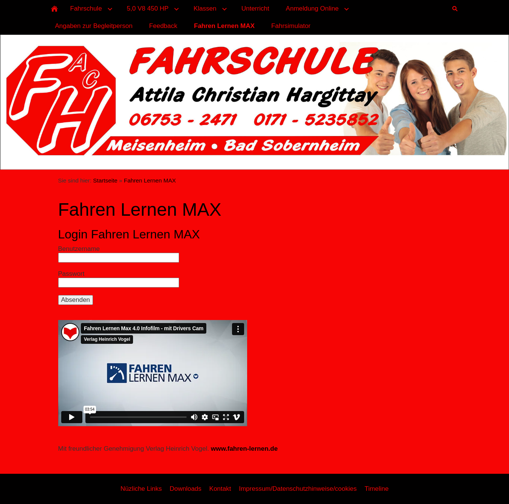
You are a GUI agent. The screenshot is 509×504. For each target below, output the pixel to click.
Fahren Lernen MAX (150, 180)
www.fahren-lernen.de (244, 448)
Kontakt (220, 488)
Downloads (185, 488)
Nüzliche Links (141, 488)
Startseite (105, 180)
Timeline (377, 488)
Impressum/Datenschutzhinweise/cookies (298, 488)
